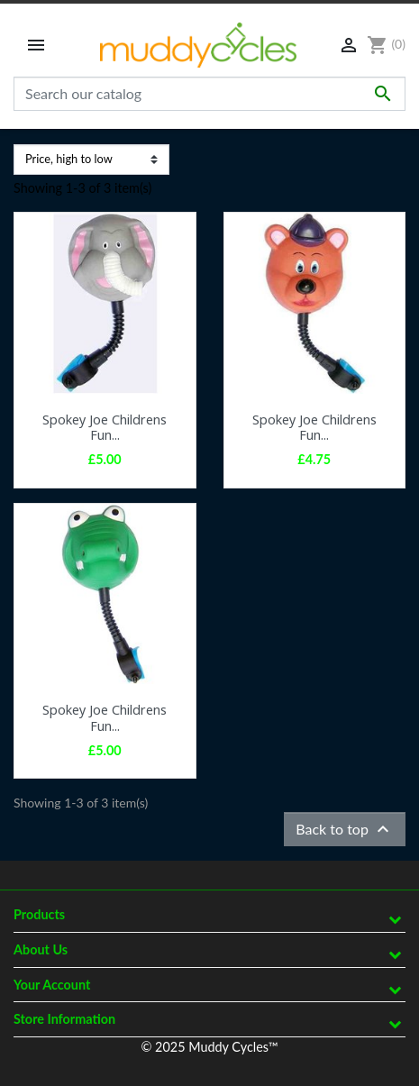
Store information (64, 1019)
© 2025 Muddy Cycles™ (209, 1046)
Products (39, 914)
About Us (41, 949)
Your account (52, 984)
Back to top (345, 829)
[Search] (209, 94)
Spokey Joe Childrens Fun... (104, 427)
